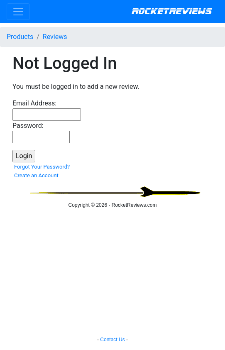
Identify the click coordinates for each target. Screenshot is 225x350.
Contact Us (112, 340)
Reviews (55, 37)
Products (20, 37)
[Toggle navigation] (18, 11)
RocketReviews (172, 11)
